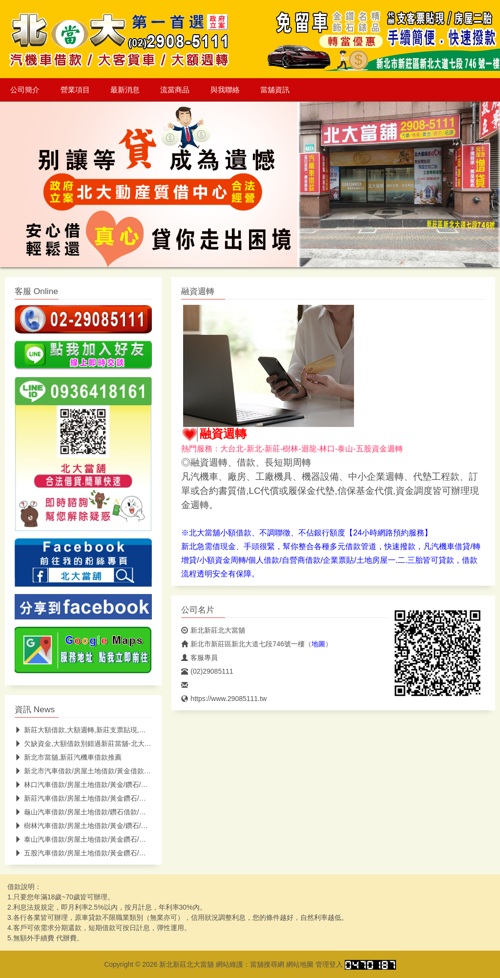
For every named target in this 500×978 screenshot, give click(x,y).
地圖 (318, 644)
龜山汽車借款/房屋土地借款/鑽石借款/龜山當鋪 (91, 812)
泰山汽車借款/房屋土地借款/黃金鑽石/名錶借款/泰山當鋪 (105, 839)
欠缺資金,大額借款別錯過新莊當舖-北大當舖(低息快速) (102, 743)
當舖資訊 (275, 90)
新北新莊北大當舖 (213, 630)
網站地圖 (299, 964)
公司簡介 (25, 90)
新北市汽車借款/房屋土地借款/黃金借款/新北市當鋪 (97, 771)
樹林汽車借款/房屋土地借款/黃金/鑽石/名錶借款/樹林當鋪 (106, 825)
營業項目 (75, 90)
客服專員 (199, 657)
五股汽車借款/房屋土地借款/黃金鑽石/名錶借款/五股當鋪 (105, 853)
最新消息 (125, 90)
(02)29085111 (207, 671)
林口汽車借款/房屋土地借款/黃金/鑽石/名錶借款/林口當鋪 (106, 784)
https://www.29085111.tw (224, 698)
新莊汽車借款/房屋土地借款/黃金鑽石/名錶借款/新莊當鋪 (105, 798)
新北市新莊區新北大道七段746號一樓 (242, 644)
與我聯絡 (225, 90)
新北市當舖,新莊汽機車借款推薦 (68, 757)
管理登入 (329, 964)
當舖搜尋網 (267, 964)
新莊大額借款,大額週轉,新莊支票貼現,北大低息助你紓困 (104, 730)
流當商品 (174, 90)
